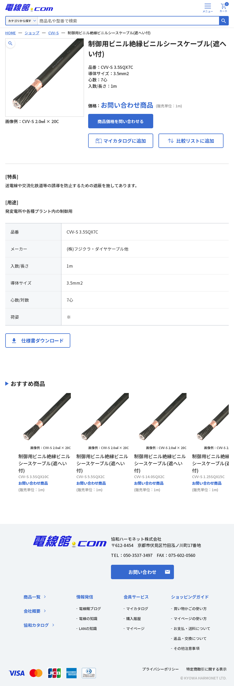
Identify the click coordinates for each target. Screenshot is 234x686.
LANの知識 (88, 628)
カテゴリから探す (19, 21)
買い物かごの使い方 (190, 608)
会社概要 (32, 611)
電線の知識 (88, 618)
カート (224, 8)
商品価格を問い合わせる (121, 121)
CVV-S (53, 32)
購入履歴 (133, 618)
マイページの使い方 (190, 618)
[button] (10, 43)
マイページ (135, 628)
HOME (10, 32)
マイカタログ (137, 608)
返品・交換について (190, 638)
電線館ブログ (90, 608)
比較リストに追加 (195, 140)
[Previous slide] (11, 442)
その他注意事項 (186, 648)
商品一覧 (32, 597)
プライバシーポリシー (160, 669)
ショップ (32, 32)
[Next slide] (222, 442)
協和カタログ (36, 625)
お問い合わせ (142, 571)
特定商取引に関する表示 (206, 669)
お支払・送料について (192, 628)
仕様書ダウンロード (42, 340)
